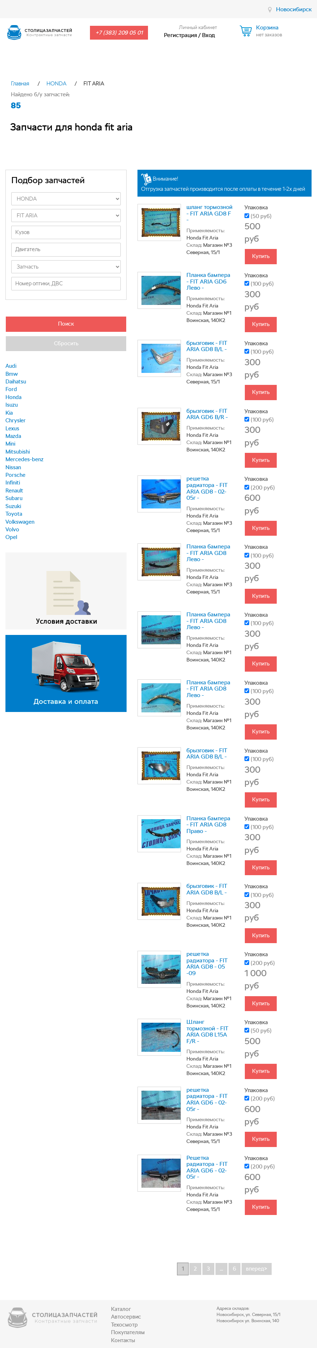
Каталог (121, 1309)
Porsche (15, 475)
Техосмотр (124, 1324)
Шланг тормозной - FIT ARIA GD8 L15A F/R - (207, 1031)
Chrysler (15, 420)
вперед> (256, 1268)
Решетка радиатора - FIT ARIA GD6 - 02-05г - (207, 1167)
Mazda (13, 436)
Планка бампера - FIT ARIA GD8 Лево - (208, 553)
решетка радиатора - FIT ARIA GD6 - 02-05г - (207, 1099)
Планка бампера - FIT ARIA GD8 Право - (208, 824)
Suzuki (13, 506)
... (221, 1268)
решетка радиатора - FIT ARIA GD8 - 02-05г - (207, 488)
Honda (13, 397)
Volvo (12, 529)
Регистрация (180, 35)
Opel (11, 537)
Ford (11, 389)
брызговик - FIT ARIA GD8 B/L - (206, 346)
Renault (14, 490)
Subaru (13, 498)
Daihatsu (15, 381)
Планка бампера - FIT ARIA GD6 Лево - (208, 281)
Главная (20, 83)
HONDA (56, 83)
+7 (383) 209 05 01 (119, 32)
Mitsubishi (17, 451)
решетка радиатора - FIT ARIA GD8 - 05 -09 (207, 963)
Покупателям (128, 1332)
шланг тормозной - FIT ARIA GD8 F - (209, 213)
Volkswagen (19, 522)
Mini (10, 443)
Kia (9, 413)
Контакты (123, 1340)
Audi (10, 366)
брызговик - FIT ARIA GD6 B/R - (207, 414)
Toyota (13, 514)
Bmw (11, 374)
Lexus (12, 428)
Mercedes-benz (24, 459)
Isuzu (11, 405)
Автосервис (126, 1316)
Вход (208, 35)
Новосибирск (294, 9)
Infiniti (12, 482)
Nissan (13, 467)
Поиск (66, 324)
